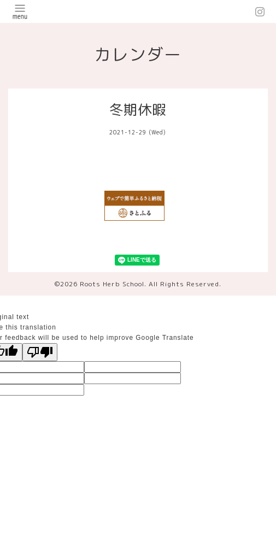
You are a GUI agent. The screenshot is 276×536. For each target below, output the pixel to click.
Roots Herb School (112, 283)
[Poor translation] (39, 352)
